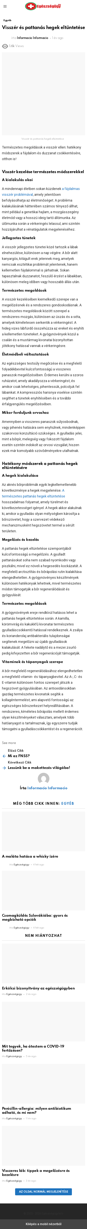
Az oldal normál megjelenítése (43, 1191)
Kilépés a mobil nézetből (43, 1224)
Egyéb (67, 804)
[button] (5, 6)
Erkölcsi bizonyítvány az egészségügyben (38, 988)
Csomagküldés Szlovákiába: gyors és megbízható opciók (35, 918)
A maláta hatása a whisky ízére (30, 856)
